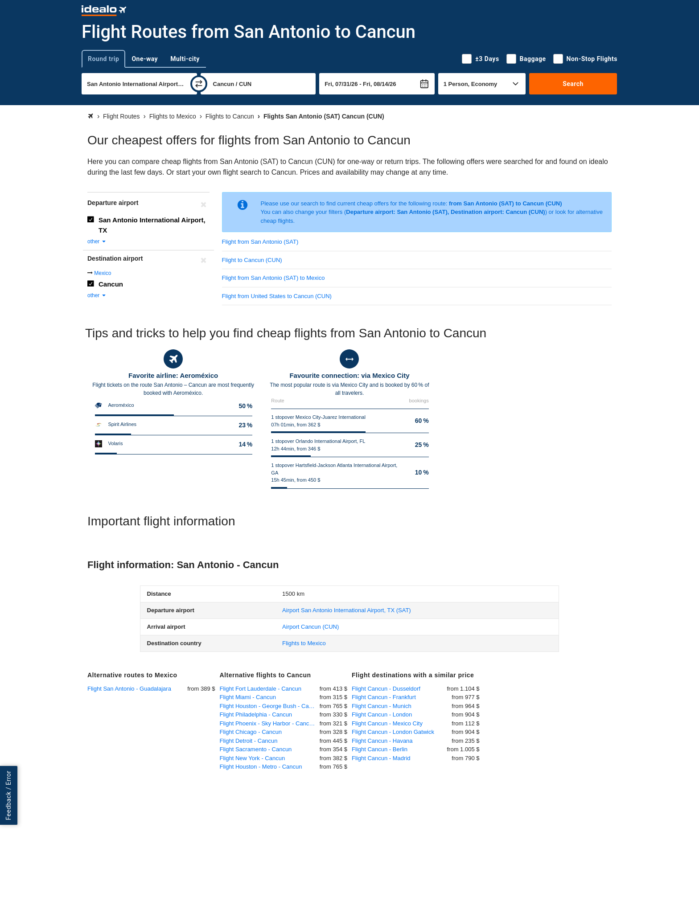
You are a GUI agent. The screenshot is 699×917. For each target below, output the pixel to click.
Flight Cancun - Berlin (379, 749)
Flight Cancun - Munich (381, 706)
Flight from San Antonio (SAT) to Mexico (273, 277)
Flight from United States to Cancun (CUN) (277, 296)
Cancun (111, 284)
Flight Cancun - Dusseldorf (386, 688)
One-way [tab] (145, 58)
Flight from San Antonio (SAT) (260, 241)
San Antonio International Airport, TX (152, 225)
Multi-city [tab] (185, 58)
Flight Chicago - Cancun (251, 732)
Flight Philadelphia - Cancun (256, 714)
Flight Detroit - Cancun (249, 740)
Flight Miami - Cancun (248, 697)
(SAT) (346, 610)
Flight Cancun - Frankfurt (384, 697)
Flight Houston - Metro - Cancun (261, 766)
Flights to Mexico (304, 643)
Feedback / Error (8, 795)
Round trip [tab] (103, 58)
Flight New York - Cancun (252, 758)
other (97, 241)
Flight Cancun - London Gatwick (393, 732)
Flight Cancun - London (382, 714)
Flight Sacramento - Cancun (256, 749)
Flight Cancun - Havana (382, 740)
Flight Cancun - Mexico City (387, 723)
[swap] (198, 83)
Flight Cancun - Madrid (381, 758)
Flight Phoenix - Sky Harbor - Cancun (268, 723)
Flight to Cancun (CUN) (252, 260)
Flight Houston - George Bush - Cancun (270, 706)
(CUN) (310, 626)
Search (573, 83)
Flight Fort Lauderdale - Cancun (261, 688)
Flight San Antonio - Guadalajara (129, 688)
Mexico (102, 273)
